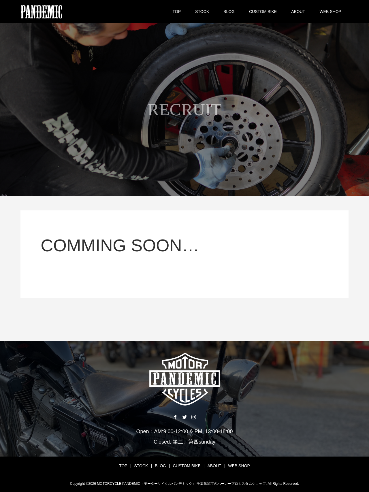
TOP (177, 11)
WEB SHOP (330, 11)
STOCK (202, 11)
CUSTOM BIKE (263, 11)
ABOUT (298, 11)
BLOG (229, 11)
